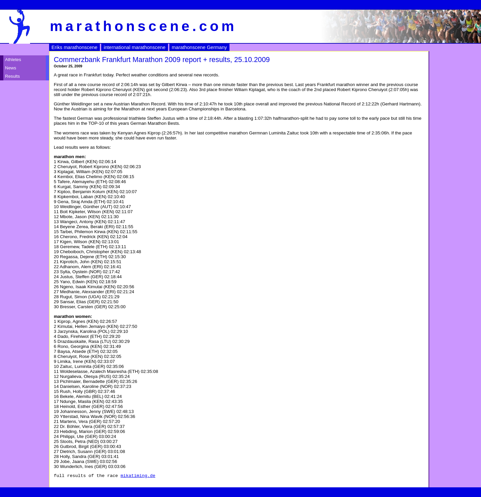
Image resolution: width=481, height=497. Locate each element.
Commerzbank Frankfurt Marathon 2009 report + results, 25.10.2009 (162, 60)
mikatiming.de (138, 476)
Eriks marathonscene (74, 47)
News (10, 67)
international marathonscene (134, 47)
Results (12, 76)
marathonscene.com (143, 26)
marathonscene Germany (199, 47)
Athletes (13, 59)
